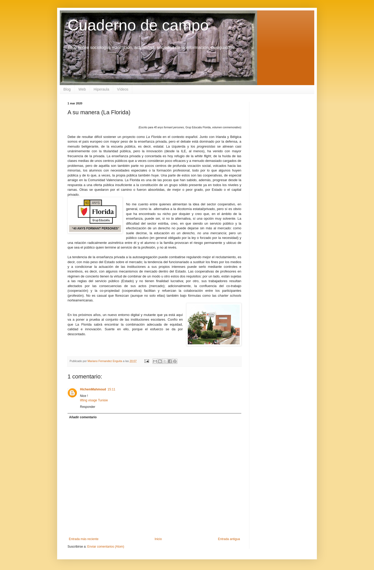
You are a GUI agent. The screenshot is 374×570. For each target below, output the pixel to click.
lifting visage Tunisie (94, 400)
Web (82, 89)
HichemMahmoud (93, 389)
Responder (87, 407)
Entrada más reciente (83, 539)
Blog (67, 89)
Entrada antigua (229, 539)
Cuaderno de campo (138, 25)
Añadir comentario (83, 417)
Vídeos (123, 89)
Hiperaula (101, 89)
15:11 (111, 389)
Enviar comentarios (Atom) (105, 546)
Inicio (158, 539)
